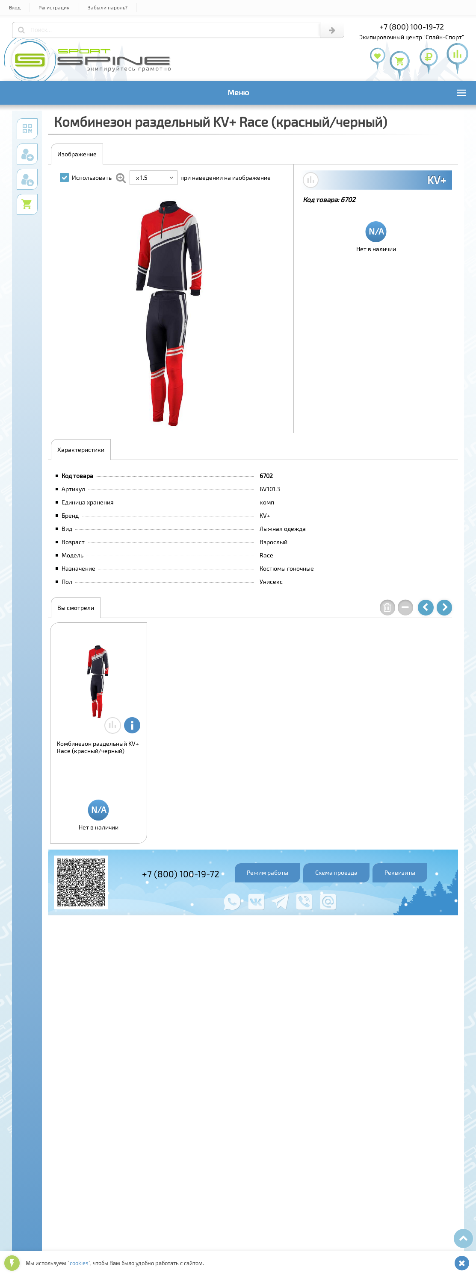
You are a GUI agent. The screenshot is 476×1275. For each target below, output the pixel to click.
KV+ (436, 179)
